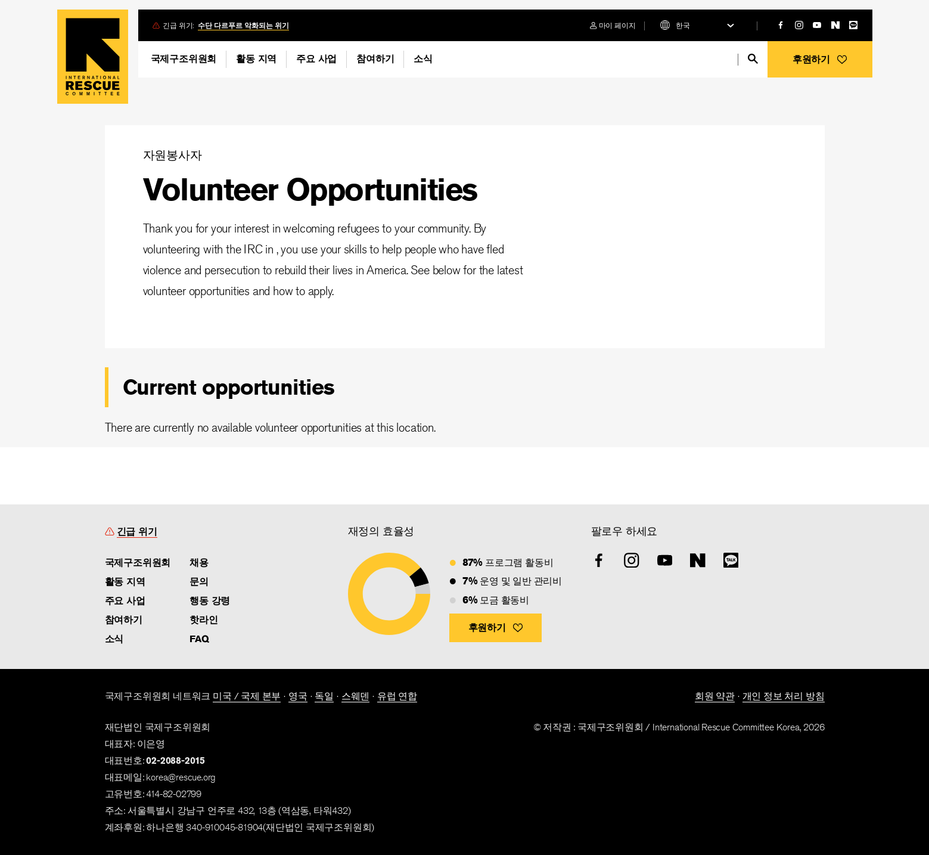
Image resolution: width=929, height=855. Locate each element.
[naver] (835, 25)
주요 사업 (316, 58)
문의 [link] (199, 581)
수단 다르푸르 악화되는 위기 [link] (243, 25)
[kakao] (853, 25)
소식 (423, 58)
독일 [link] (324, 696)
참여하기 (375, 58)
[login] (612, 25)
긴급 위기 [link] (137, 531)
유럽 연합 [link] (397, 696)
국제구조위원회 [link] (138, 562)
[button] (820, 59)
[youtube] (817, 25)
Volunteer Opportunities (310, 189)
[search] (753, 59)
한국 (683, 25)
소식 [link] (114, 639)
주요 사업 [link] (125, 600)
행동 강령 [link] (209, 600)
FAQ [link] (199, 639)
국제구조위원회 (184, 58)
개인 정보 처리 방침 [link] (783, 696)
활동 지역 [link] (125, 581)
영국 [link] (297, 696)
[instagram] (799, 25)
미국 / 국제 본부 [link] (247, 696)
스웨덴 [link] (355, 696)
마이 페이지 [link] (617, 25)
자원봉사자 (172, 154)
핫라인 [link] (203, 619)
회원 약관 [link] (715, 696)
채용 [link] (199, 562)
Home (92, 57)
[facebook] (780, 25)
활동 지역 (256, 58)
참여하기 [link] (123, 619)
